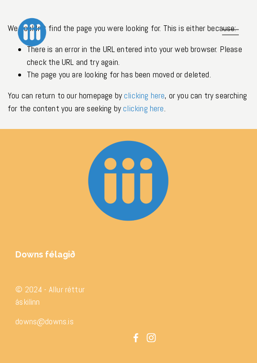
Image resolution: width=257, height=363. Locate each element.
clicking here (144, 95)
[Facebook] (136, 337)
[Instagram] (151, 337)
